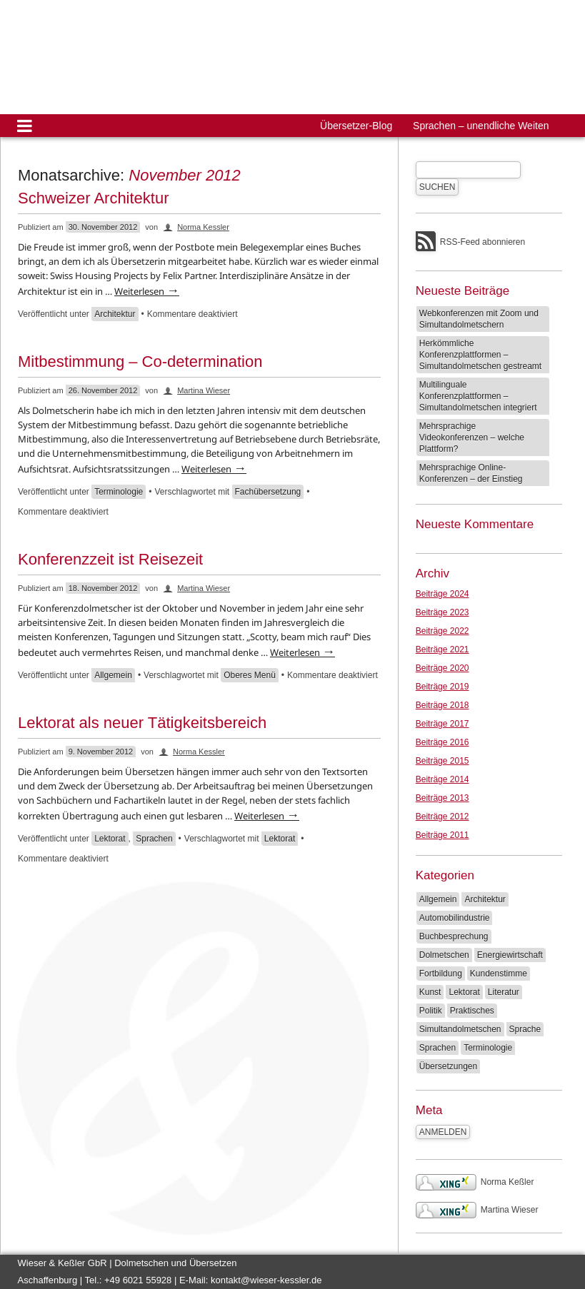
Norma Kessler (203, 227)
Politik (430, 1011)
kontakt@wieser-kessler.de (266, 1280)
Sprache (525, 1029)
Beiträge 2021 (442, 649)
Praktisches (472, 1011)
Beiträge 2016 (442, 742)
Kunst (430, 992)
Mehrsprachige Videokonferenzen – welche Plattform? (471, 437)
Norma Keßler (475, 1182)
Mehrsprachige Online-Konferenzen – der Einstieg (471, 473)
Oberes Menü (250, 675)
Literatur (503, 992)
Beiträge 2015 (442, 761)
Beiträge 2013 (442, 798)
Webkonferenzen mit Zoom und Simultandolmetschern (479, 319)
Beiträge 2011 (442, 835)
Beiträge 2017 (442, 724)
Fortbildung (440, 974)
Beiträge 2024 (442, 594)
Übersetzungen (448, 1066)
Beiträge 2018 (442, 705)
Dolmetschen (444, 955)
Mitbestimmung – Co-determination (140, 361)
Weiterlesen (146, 291)
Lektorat (109, 839)
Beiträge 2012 (442, 817)
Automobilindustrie (454, 918)
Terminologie (118, 492)
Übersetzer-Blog (356, 125)
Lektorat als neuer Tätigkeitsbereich (142, 723)
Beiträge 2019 (442, 687)
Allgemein (113, 675)
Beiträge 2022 (442, 631)
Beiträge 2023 (442, 612)
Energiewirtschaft (510, 955)
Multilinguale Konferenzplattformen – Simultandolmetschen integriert (478, 396)
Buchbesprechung (454, 936)
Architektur (114, 314)
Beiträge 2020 (442, 668)
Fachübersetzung (268, 492)
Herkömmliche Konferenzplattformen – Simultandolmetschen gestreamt (480, 354)
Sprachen (154, 839)
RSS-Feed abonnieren (482, 242)
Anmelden (443, 1132)
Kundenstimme (498, 974)
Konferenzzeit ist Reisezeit (110, 559)
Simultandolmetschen (460, 1029)
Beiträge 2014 (442, 779)
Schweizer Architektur (93, 198)
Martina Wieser (203, 390)
